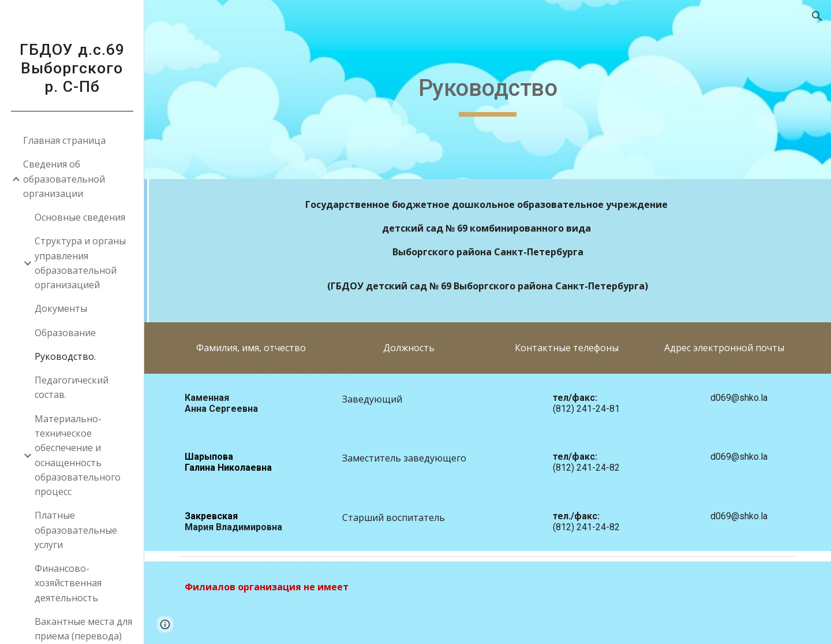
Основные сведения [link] (80, 217)
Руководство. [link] (65, 356)
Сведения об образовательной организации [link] (64, 179)
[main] (488, 89)
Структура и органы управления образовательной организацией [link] (80, 262)
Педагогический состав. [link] (71, 387)
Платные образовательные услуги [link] (76, 530)
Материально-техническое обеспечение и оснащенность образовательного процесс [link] (78, 455)
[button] (817, 16)
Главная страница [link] (64, 140)
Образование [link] (65, 332)
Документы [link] (61, 308)
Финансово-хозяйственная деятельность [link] (68, 583)
